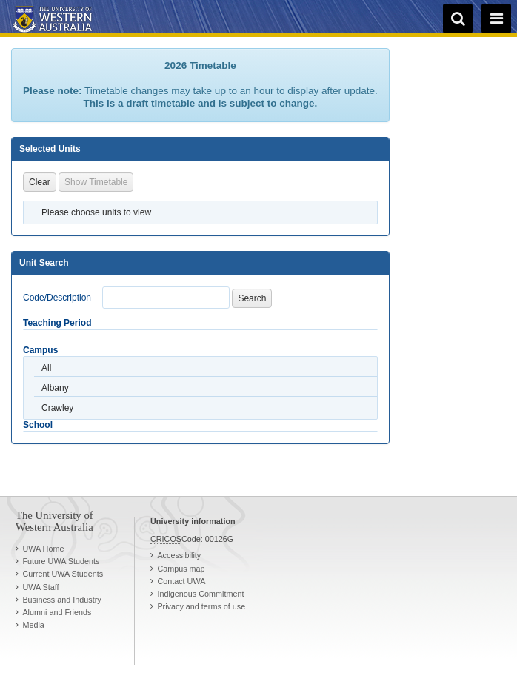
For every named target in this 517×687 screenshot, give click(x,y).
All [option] (46, 368)
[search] (458, 18)
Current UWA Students (62, 573)
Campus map (180, 568)
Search (252, 298)
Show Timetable (95, 182)
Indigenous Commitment (200, 593)
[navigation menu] (496, 18)
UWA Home (43, 548)
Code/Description (57, 297)
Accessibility (179, 555)
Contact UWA (181, 581)
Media (33, 624)
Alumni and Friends (56, 612)
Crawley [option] (57, 408)
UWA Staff (40, 587)
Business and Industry (61, 599)
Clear (39, 182)
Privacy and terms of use (201, 606)
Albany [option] (55, 388)
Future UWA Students (60, 561)
